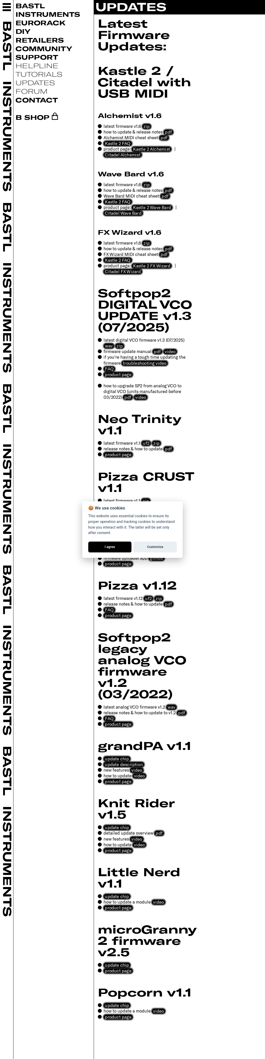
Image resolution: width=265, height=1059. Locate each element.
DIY (23, 31)
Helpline (37, 65)
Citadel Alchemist (122, 154)
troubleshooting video (144, 362)
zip (147, 125)
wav (109, 345)
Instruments (48, 14)
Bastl (30, 6)
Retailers (40, 40)
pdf (168, 131)
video (170, 351)
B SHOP (32, 117)
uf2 (146, 442)
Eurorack (40, 23)
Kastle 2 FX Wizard (151, 265)
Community (44, 48)
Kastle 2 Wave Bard (152, 207)
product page (118, 374)
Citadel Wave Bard (123, 212)
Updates (35, 83)
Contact (37, 100)
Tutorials (39, 74)
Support (37, 57)
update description (124, 764)
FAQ (109, 368)
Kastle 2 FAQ (117, 143)
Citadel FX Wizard (123, 271)
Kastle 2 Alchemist (151, 148)
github (156, 557)
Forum (32, 91)
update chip (117, 758)
